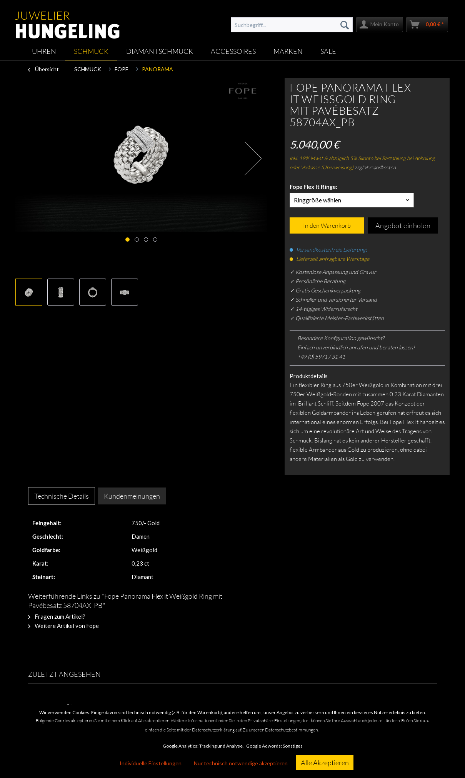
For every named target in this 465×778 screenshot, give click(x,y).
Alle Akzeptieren (325, 762)
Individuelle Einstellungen (151, 763)
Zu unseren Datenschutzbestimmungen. (280, 730)
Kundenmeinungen (132, 496)
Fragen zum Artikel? (56, 616)
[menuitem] (291, 24)
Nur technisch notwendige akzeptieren (241, 763)
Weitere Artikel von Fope (63, 625)
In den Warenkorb (327, 225)
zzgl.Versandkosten (375, 167)
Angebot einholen (403, 225)
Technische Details (61, 496)
